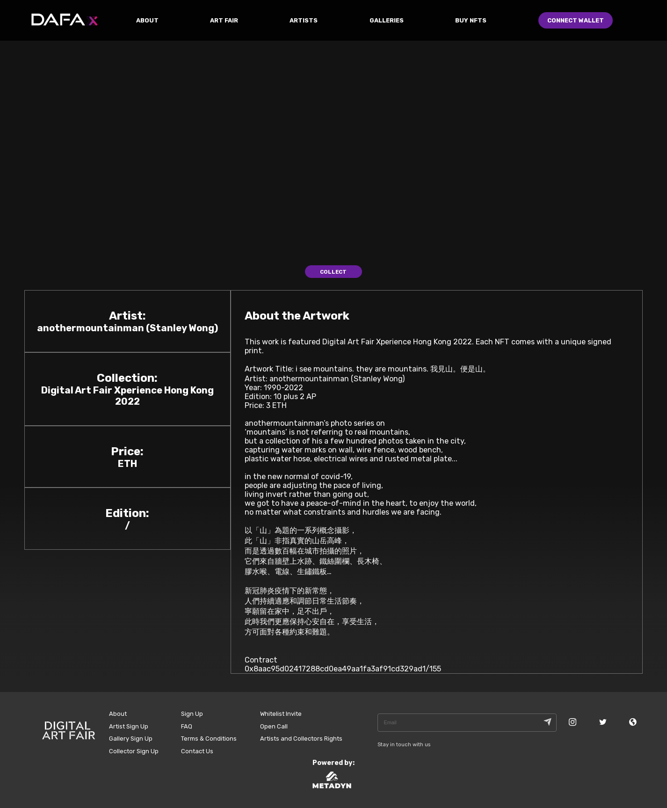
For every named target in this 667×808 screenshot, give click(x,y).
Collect (333, 272)
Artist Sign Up (128, 726)
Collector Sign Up (134, 751)
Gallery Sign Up (130, 738)
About (118, 713)
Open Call (274, 726)
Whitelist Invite (281, 713)
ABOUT (147, 20)
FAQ (186, 726)
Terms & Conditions (209, 738)
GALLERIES (387, 20)
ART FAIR (224, 20)
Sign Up (192, 713)
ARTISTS (304, 20)
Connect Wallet (575, 20)
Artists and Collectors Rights (301, 738)
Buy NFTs (470, 20)
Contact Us (197, 751)
